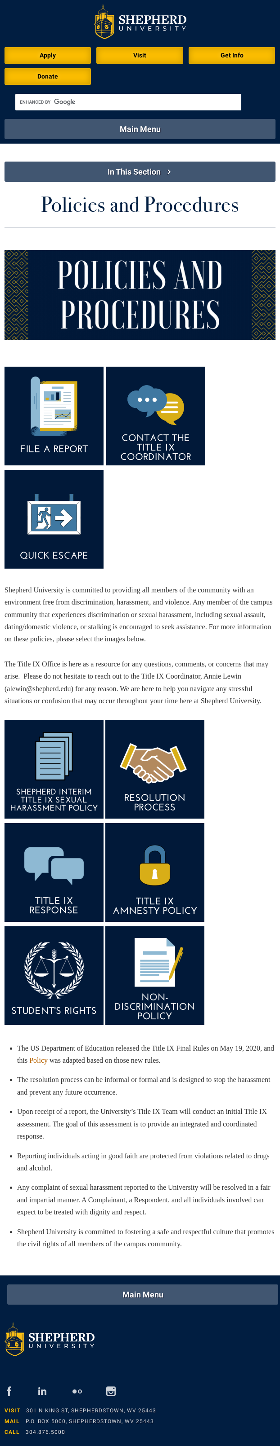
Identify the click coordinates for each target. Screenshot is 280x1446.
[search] (128, 102)
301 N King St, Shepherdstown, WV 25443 (91, 1410)
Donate (47, 76)
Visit (139, 55)
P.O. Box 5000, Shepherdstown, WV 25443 (90, 1421)
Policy (38, 1060)
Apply (48, 55)
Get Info (232, 55)
